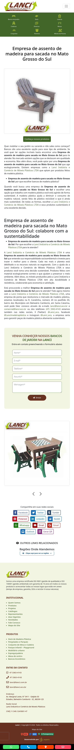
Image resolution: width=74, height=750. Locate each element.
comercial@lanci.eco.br (15, 309)
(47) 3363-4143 (53, 309)
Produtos (12, 605)
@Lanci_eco (53, 312)
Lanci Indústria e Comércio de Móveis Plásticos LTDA (34, 252)
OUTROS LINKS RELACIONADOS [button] (39, 543)
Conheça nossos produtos (37, 139)
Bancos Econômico (16, 659)
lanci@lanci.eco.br (59, 306)
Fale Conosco (14, 622)
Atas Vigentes (14, 617)
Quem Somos (14, 602)
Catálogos (12, 611)
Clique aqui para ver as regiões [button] (35, 553)
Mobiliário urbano (16, 650)
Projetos (12, 608)
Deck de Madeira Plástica (19, 639)
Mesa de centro (15, 656)
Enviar (37, 397)
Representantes (15, 614)
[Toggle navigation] (66, 6)
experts (45, 739)
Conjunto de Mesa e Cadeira (21, 644)
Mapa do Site (14, 625)
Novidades (13, 619)
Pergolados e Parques (18, 642)
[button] (33, 494)
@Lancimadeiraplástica (15, 315)
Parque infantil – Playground (21, 647)
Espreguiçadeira (15, 653)
